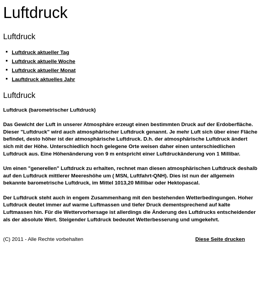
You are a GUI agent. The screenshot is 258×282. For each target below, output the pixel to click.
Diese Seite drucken (220, 239)
